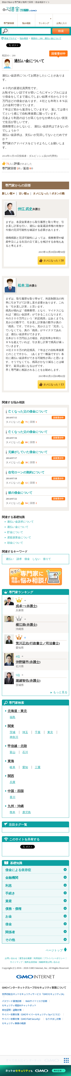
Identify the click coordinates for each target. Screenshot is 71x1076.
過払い (10, 559)
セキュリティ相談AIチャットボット (19, 1005)
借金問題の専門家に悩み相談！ (35, 576)
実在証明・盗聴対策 (12, 1009)
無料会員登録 (31, 962)
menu (66, 8)
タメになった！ (53, 260)
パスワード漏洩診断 (12, 1001)
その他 (36, 940)
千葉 (38, 732)
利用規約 (38, 958)
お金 (36, 916)
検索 (61, 31)
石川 (25, 752)
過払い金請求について (20, 521)
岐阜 (12, 767)
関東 (11, 726)
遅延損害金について (19, 537)
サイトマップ (16, 962)
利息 (36, 885)
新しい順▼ (8, 193)
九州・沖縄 (16, 806)
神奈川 (14, 737)
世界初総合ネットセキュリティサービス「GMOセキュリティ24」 (33, 994)
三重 (38, 767)
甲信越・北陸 (17, 746)
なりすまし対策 (53, 1018)
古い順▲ (24, 193)
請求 (19, 559)
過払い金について (17, 527)
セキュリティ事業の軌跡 (14, 1023)
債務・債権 (36, 909)
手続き (36, 893)
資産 (36, 901)
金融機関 (36, 878)
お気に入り (61, 23)
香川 (12, 797)
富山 (12, 752)
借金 (27, 559)
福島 (12, 717)
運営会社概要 (25, 958)
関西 (11, 776)
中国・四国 (16, 791)
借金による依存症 (36, 870)
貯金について (15, 532)
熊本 (12, 812)
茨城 (12, 732)
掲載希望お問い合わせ (49, 962)
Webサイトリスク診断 (36, 1001)
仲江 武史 (25, 209)
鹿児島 (26, 812)
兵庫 (12, 782)
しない (36, 559)
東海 (11, 761)
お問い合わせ (11, 958)
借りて (47, 559)
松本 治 (23, 285)
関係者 (36, 932)
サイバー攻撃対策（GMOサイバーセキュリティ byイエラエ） (32, 1014)
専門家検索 (9, 23)
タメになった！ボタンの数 (49, 193)
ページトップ (54, 950)
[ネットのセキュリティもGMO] (35, 1070)
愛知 (25, 767)
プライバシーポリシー (54, 958)
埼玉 (25, 732)
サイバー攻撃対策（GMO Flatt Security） (21, 1018)
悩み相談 (26, 23)
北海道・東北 (17, 711)
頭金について (15, 542)
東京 (50, 732)
